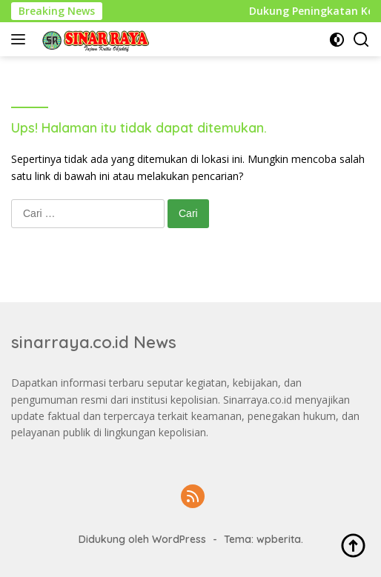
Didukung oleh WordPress (142, 539)
